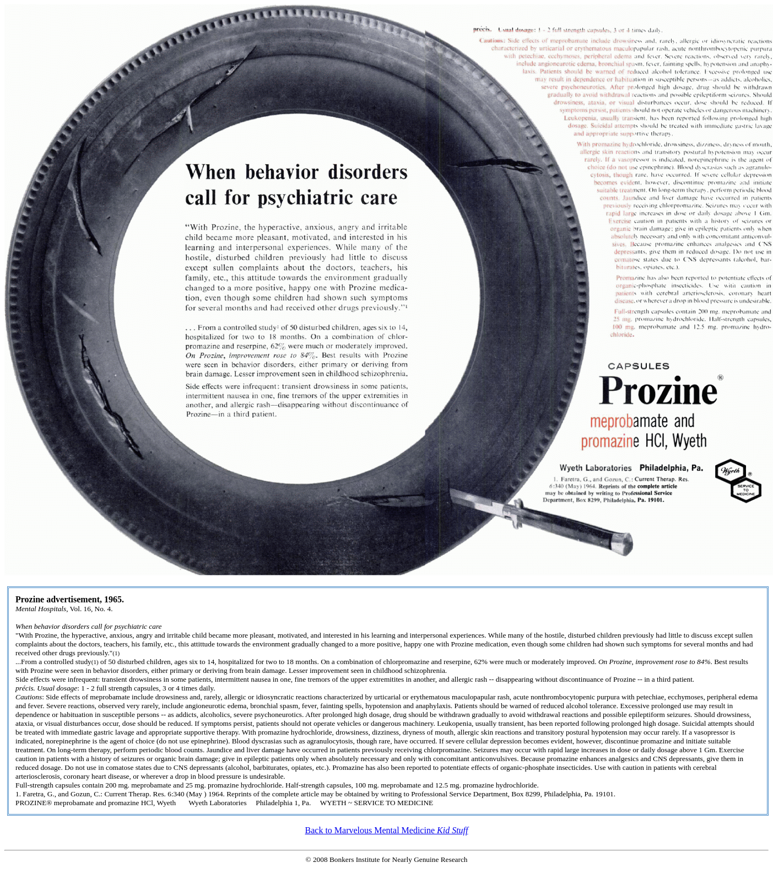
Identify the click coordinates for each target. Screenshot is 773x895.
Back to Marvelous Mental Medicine (386, 830)
